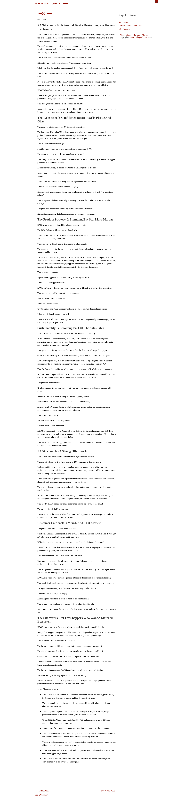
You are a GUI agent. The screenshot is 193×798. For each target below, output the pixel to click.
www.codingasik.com (51, 3)
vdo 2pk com (124, 29)
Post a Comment (41, 795)
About (122, 35)
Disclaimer (146, 35)
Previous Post (108, 790)
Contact (129, 35)
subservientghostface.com (130, 26)
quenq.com (123, 22)
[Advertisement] (76, 771)
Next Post (43, 790)
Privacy (137, 35)
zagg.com (44, 13)
